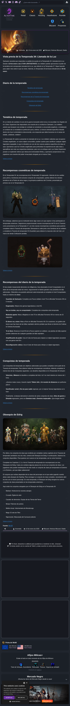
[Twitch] (3, 2)
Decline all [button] (21, 697)
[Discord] (16, 2)
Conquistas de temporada (35, 101)
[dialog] (15, 692)
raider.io (39, 670)
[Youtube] (9, 2)
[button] (15, 701)
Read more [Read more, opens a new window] (16, 694)
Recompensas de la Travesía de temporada (35, 96)
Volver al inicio (7, 158)
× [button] (26, 683)
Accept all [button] (9, 697)
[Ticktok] (20, 2)
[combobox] (24, 683)
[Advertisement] (35, 545)
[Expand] (66, 679)
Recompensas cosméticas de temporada (35, 92)
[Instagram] (13, 2)
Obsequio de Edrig (35, 105)
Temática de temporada (35, 88)
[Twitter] (6, 2)
